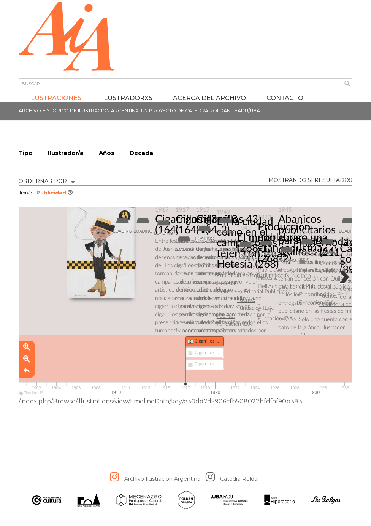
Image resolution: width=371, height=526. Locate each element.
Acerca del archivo (209, 98)
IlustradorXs (127, 98)
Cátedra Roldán (240, 478)
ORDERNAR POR (47, 181)
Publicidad (54, 193)
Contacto (284, 98)
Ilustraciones (55, 98)
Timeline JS (32, 393)
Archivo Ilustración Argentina (162, 478)
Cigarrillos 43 (186, 219)
